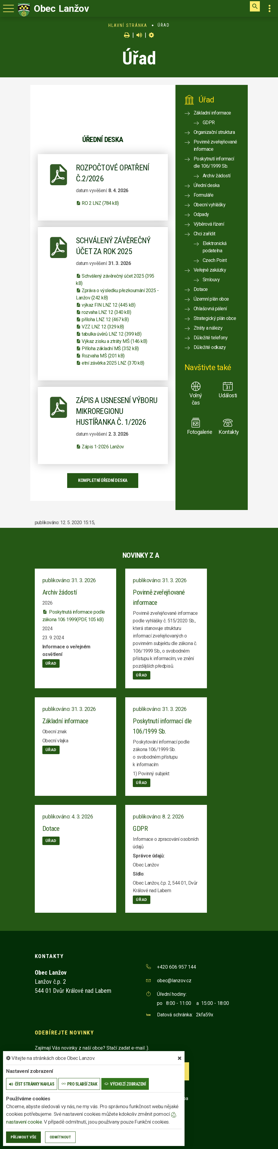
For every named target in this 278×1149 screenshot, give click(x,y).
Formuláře (204, 195)
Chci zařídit (204, 234)
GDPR (209, 122)
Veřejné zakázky (210, 270)
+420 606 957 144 (176, 967)
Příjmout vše (23, 1137)
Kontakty (227, 432)
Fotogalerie (195, 432)
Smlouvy (211, 279)
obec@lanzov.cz (174, 980)
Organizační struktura (214, 132)
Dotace (201, 289)
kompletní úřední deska (102, 480)
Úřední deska (207, 185)
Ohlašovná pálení (210, 308)
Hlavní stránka (127, 25)
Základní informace (212, 113)
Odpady (201, 214)
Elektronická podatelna (215, 246)
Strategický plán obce (215, 318)
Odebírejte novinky (64, 1032)
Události (227, 395)
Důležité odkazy (210, 347)
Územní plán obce (211, 299)
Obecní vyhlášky (210, 205)
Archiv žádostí (217, 176)
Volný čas (195, 399)
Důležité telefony (211, 338)
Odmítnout (60, 1137)
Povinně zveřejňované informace (215, 145)
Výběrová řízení (209, 224)
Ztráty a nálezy (208, 328)
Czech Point (215, 260)
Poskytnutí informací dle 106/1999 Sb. (214, 162)
